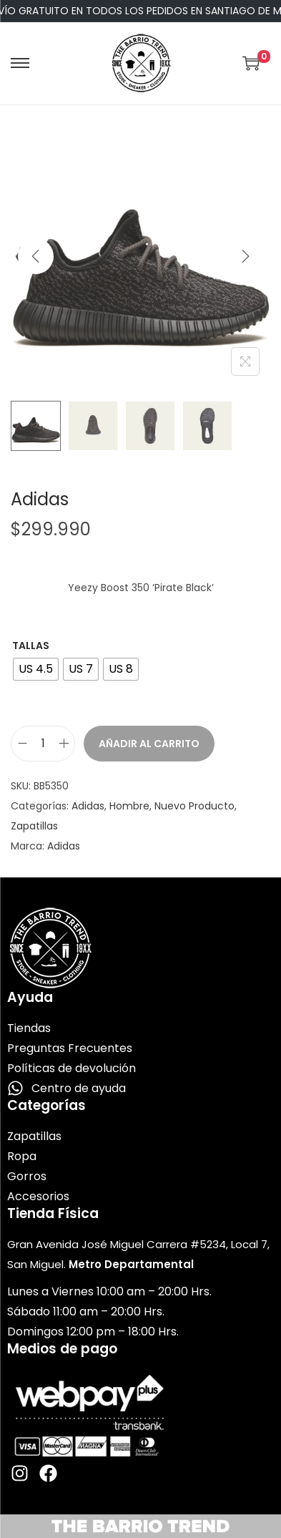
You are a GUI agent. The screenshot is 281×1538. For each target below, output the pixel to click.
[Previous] (36, 256)
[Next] (245, 256)
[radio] (36, 669)
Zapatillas (34, 826)
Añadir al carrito (149, 743)
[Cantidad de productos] (42, 744)
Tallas (30, 645)
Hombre (129, 806)
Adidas (88, 806)
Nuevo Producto (194, 806)
